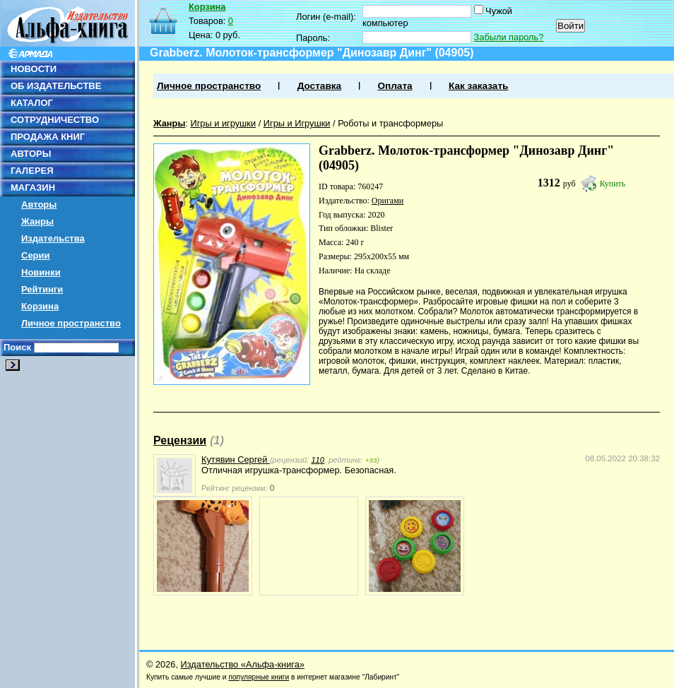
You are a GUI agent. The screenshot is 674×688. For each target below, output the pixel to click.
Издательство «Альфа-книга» (243, 664)
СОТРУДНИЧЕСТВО (55, 119)
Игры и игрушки (223, 123)
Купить (613, 184)
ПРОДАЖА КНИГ (48, 136)
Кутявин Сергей (235, 459)
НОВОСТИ (34, 69)
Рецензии (179, 440)
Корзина (40, 306)
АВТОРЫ (31, 153)
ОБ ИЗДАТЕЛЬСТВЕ (56, 86)
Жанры (37, 221)
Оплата (394, 86)
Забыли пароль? (509, 37)
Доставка (319, 86)
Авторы (39, 204)
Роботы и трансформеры (390, 123)
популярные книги (258, 677)
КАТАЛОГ (32, 102)
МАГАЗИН (33, 187)
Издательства (53, 238)
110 (317, 460)
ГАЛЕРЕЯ (32, 170)
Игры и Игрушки (297, 123)
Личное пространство (71, 323)
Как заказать (478, 86)
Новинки (41, 272)
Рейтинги (42, 289)
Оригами (387, 201)
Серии (35, 255)
